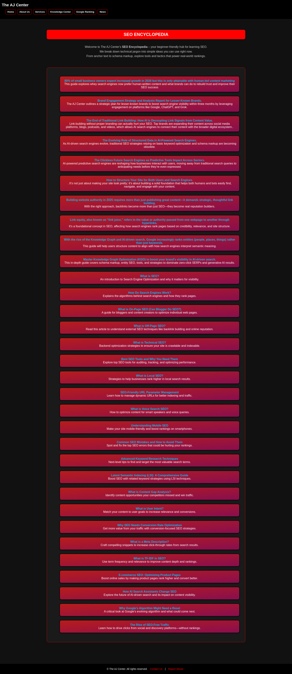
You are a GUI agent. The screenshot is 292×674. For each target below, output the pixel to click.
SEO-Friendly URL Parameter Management (149, 392)
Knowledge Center (60, 11)
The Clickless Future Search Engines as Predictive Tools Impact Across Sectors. (149, 160)
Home (10, 11)
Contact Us (156, 669)
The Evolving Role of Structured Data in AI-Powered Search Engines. (150, 140)
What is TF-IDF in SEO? (150, 558)
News (103, 11)
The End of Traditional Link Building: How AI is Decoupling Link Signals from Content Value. (149, 120)
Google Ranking (85, 11)
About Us (24, 11)
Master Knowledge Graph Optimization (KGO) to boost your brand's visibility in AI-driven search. (149, 259)
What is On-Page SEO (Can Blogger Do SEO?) (149, 309)
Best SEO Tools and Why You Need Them (149, 359)
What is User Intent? (150, 508)
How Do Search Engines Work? (149, 292)
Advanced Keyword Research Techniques (149, 458)
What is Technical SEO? (149, 342)
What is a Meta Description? (149, 541)
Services (40, 11)
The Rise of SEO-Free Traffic (149, 624)
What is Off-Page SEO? (149, 325)
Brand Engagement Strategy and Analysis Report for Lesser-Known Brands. (149, 100)
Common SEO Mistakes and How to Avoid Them (149, 442)
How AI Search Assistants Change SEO (149, 591)
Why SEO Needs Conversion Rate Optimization (149, 525)
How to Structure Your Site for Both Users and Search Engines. (149, 180)
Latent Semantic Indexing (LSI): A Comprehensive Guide (149, 475)
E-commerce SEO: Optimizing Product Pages (149, 575)
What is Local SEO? (149, 375)
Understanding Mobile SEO (149, 425)
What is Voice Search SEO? (150, 408)
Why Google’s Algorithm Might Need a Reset (149, 608)
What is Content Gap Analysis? (149, 491)
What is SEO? (149, 276)
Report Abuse (176, 669)
